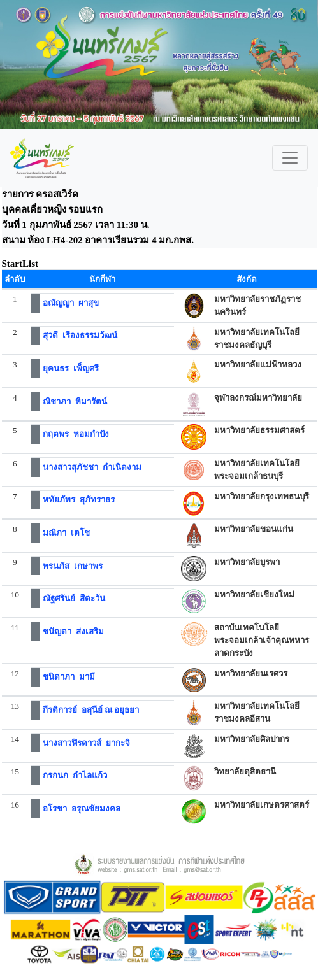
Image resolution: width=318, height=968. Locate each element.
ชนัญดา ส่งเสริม (73, 631)
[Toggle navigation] (290, 158)
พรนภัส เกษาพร (73, 566)
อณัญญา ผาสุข (71, 303)
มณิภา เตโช (66, 532)
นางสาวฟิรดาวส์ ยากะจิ (86, 743)
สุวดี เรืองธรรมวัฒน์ (80, 335)
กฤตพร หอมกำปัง (76, 434)
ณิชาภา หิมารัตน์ (75, 401)
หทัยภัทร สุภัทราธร (79, 499)
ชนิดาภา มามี (69, 676)
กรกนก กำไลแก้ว (75, 775)
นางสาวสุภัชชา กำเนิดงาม (92, 467)
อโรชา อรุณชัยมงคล (81, 808)
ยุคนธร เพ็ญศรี (71, 368)
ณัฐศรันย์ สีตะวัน (74, 598)
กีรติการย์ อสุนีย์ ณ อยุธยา (91, 710)
